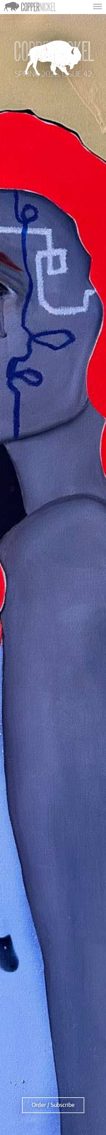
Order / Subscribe (53, 1105)
